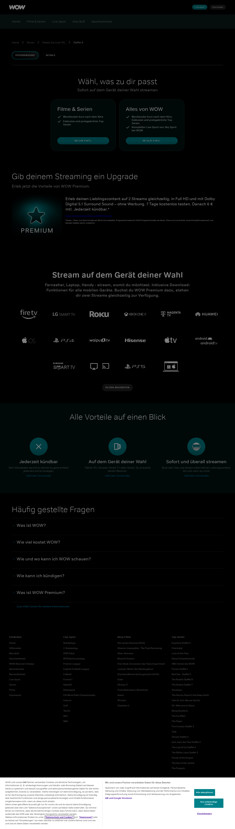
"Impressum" (86, 817)
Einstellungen (204, 813)
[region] (117, 803)
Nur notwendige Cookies (208, 803)
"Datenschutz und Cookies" (59, 817)
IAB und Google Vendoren (118, 798)
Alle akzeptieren (204, 792)
